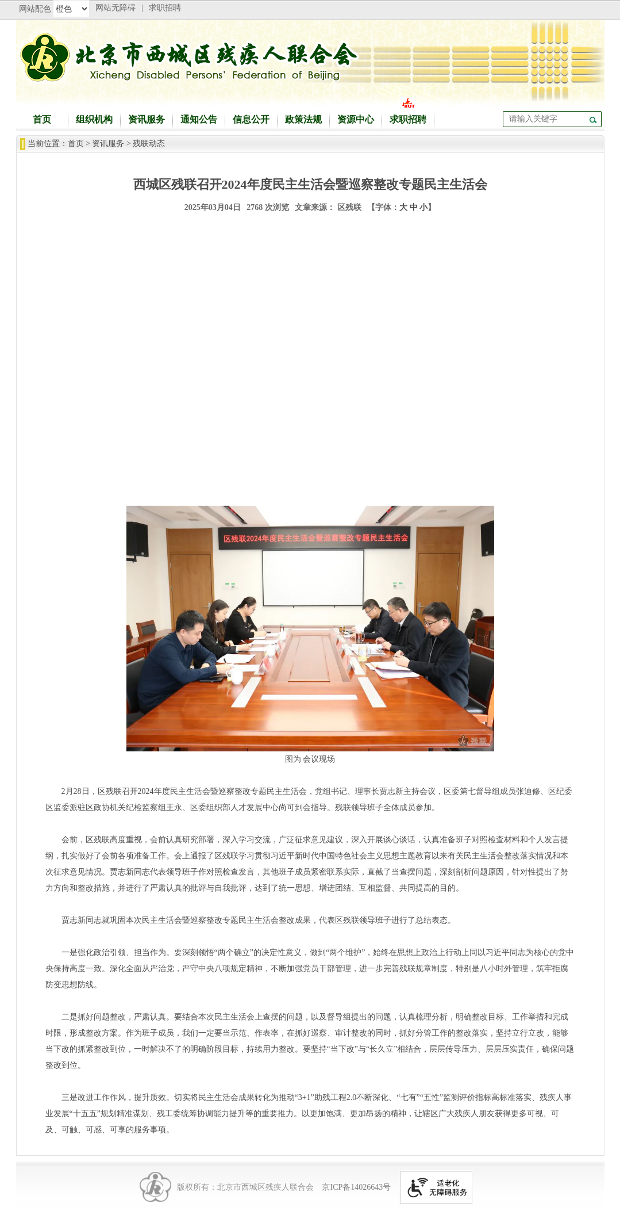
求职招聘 (165, 7)
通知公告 (198, 119)
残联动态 (149, 143)
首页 (42, 119)
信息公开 (251, 119)
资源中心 (355, 119)
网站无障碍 (115, 7)
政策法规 (303, 119)
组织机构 (94, 119)
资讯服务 (146, 119)
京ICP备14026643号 (356, 1187)
